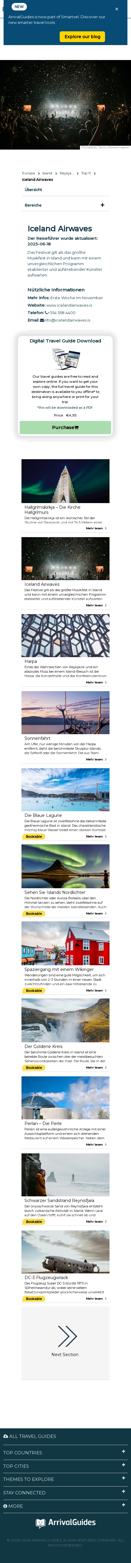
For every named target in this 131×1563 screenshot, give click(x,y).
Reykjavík (68, 173)
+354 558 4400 (60, 312)
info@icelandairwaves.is (65, 320)
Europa (28, 173)
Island (47, 173)
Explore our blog (82, 36)
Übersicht (33, 190)
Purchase (65, 427)
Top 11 (86, 173)
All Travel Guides (29, 1436)
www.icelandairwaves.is (69, 305)
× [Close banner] (116, 9)
